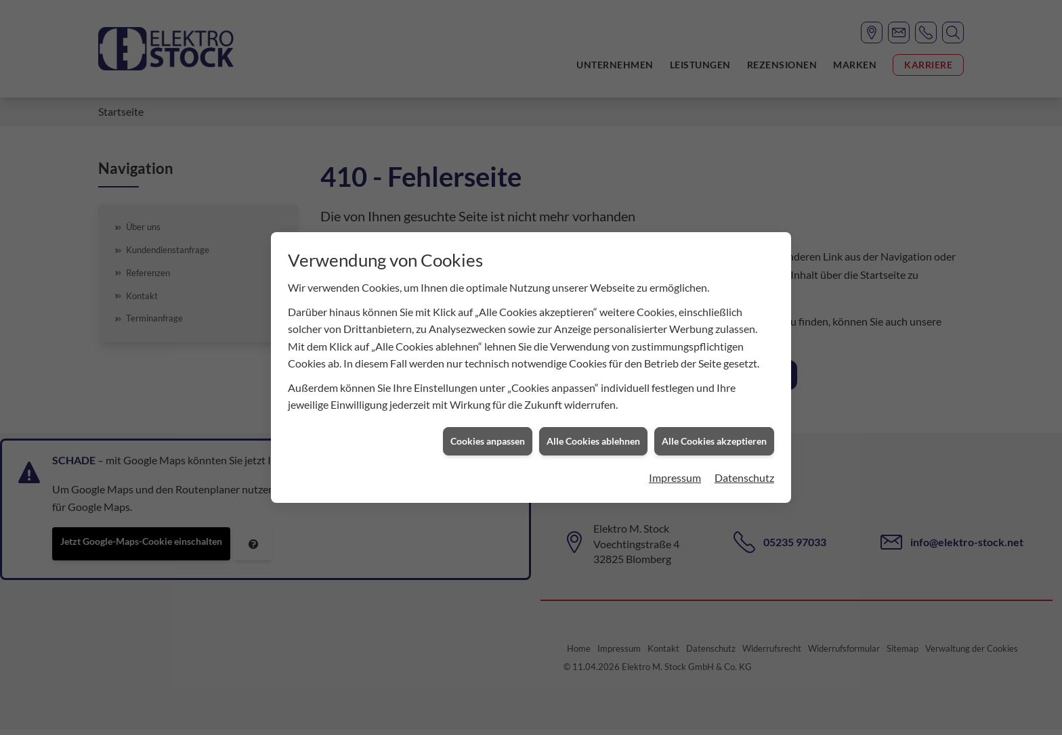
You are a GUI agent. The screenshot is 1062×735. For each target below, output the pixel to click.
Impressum (675, 472)
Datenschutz (744, 472)
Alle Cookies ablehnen (593, 437)
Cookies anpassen (487, 437)
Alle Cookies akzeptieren (714, 437)
